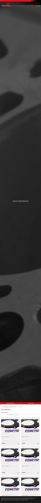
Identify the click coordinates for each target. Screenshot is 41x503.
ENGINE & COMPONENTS (5, 436)
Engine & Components (13, 406)
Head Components (20, 406)
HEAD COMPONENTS (13, 436)
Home (4, 406)
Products (7, 406)
